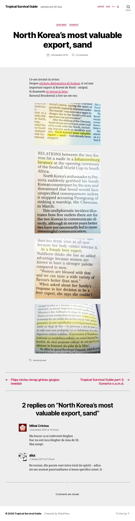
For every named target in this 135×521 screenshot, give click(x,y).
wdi (108, 6)
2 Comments (82, 55)
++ (113, 6)
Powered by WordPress (57, 513)
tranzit (74, 25)
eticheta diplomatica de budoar (59, 83)
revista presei (39, 360)
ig (118, 6)
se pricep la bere (57, 91)
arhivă (100, 6)
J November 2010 (59, 55)
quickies (61, 25)
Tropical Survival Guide (21, 6)
